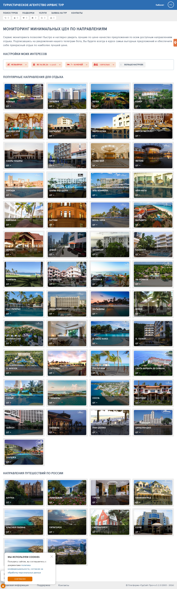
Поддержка (43, 585)
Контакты (63, 585)
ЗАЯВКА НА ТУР (59, 12)
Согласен (20, 578)
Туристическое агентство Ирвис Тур (33, 5)
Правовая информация (16, 585)
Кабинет (160, 4)
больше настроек (133, 64)
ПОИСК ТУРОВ (10, 12)
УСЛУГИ (43, 12)
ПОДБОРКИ (28, 12)
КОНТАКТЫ (77, 12)
